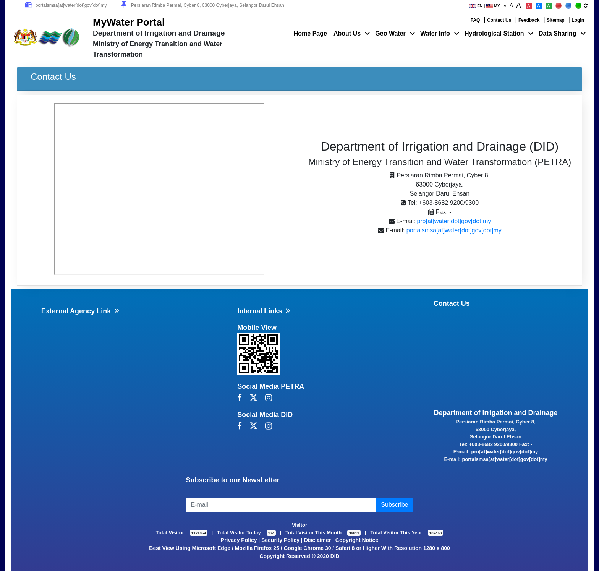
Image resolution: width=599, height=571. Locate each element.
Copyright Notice (356, 540)
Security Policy (280, 540)
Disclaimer (317, 540)
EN (475, 6)
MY (493, 6)
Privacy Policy (239, 540)
